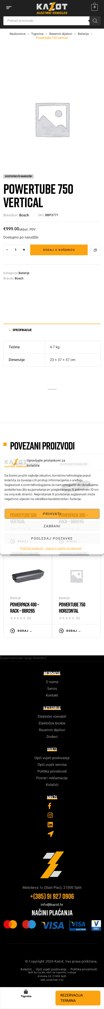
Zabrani (52, 526)
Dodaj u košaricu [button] (25, 631)
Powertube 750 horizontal (72, 607)
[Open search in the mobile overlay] (52, 20)
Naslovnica (17, 34)
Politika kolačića (31, 548)
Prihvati (52, 513)
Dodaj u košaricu (59, 250)
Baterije (83, 34)
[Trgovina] (26, 992)
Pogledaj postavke (52, 538)
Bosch (24, 215)
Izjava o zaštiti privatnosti (63, 548)
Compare (95, 250)
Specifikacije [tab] (22, 330)
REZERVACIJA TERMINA (71, 998)
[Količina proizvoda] (15, 249)
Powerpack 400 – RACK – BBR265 (24, 607)
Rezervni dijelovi (60, 34)
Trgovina (37, 34)
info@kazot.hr (52, 904)
